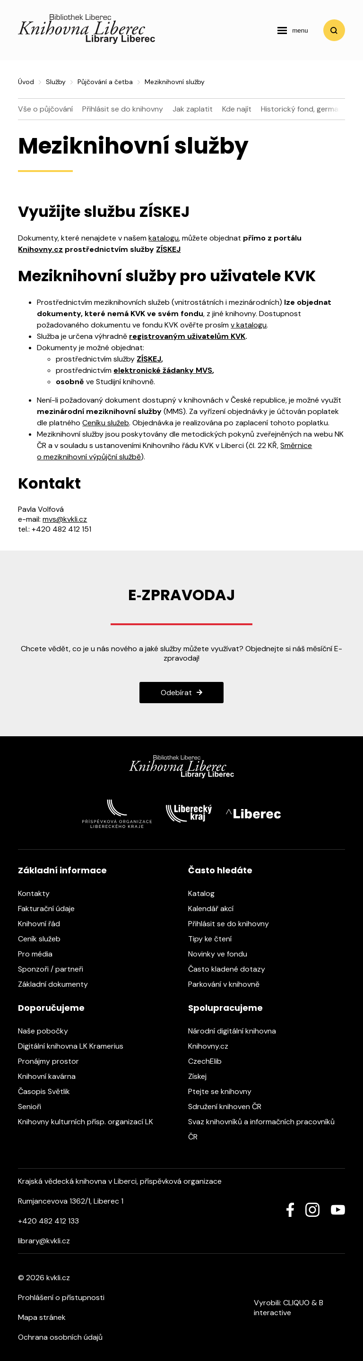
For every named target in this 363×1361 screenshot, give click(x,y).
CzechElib (209, 1061)
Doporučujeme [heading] (51, 1008)
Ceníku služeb (105, 423)
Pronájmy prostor (53, 1061)
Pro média (40, 954)
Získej (202, 1076)
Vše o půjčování (45, 109)
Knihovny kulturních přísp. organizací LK (90, 1122)
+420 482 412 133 (48, 1221)
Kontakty (38, 893)
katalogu (163, 238)
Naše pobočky (48, 1031)
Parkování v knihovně (228, 984)
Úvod (26, 82)
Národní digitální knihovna (236, 1031)
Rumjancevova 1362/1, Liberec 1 (70, 1201)
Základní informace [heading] (62, 870)
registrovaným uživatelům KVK (187, 336)
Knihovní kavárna (51, 1076)
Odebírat (176, 693)
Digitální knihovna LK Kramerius (75, 1046)
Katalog (206, 893)
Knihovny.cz (40, 249)
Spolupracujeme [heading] (225, 1008)
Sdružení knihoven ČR (229, 1106)
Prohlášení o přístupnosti (61, 1297)
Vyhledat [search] (334, 30)
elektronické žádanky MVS (162, 370)
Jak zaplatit (193, 109)
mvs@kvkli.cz (65, 519)
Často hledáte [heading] (220, 870)
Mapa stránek (42, 1317)
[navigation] (292, 30)
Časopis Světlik (48, 1091)
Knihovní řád (43, 924)
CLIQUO (296, 1303)
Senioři (34, 1106)
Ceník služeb (44, 939)
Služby (56, 82)
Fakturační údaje (51, 908)
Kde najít (236, 109)
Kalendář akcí (215, 908)
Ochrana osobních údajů (60, 1337)
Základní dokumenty (57, 984)
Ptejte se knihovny (224, 1091)
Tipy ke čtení (214, 939)
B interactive (288, 1308)
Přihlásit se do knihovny (122, 109)
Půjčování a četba (105, 82)
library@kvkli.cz (44, 1241)
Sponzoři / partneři (55, 969)
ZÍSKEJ (168, 249)
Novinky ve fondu (222, 954)
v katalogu (249, 325)
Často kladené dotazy (231, 969)
